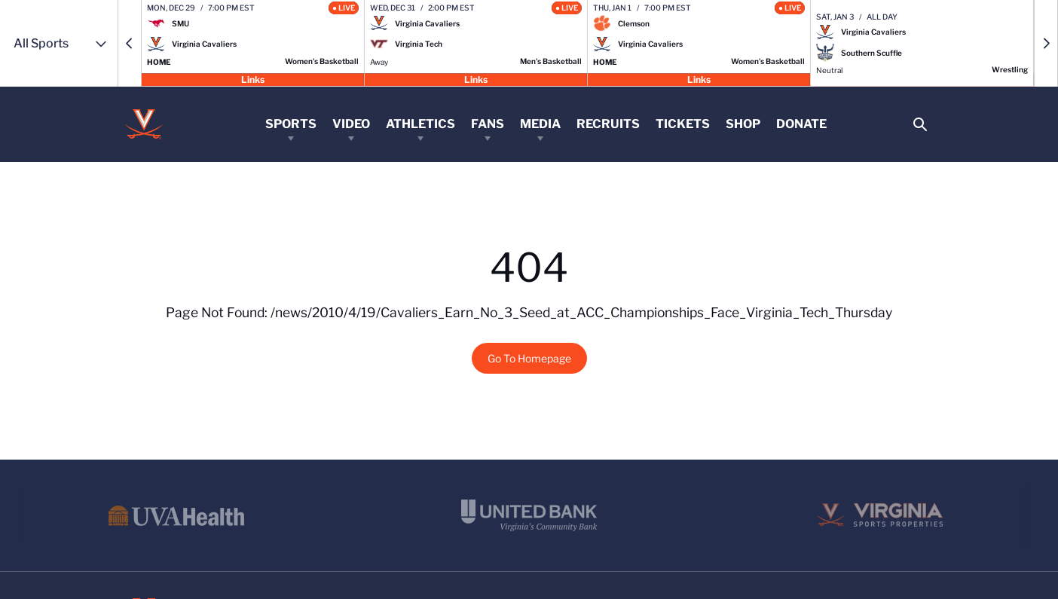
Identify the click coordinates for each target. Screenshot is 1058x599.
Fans (487, 124)
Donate (801, 124)
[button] (130, 43)
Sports (290, 124)
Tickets (683, 124)
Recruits (608, 124)
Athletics (420, 124)
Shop (743, 124)
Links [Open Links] (252, 78)
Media (540, 124)
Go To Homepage (529, 358)
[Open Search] (920, 125)
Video (351, 124)
